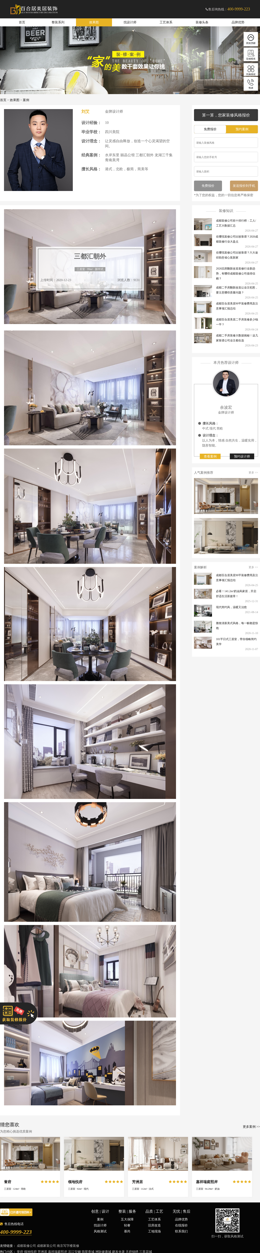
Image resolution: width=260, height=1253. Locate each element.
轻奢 (127, 1225)
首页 (22, 22)
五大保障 (127, 1219)
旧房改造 (154, 1225)
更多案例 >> (251, 1126)
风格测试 (100, 1231)
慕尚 (127, 1231)
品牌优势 (238, 22)
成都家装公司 (46, 1245)
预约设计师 (242, 456)
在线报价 (181, 1225)
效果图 (94, 22)
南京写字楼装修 (68, 1245)
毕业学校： (91, 132)
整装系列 (58, 22)
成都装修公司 (26, 1245)
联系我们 (181, 1231)
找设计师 (130, 22)
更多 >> (253, 472)
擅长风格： (91, 169)
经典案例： (91, 155)
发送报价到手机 (244, 185)
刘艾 (85, 111)
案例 (26, 100)
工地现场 (154, 1231)
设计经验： (91, 122)
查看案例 (210, 456)
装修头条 (202, 22)
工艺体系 (166, 22)
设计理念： (91, 141)
